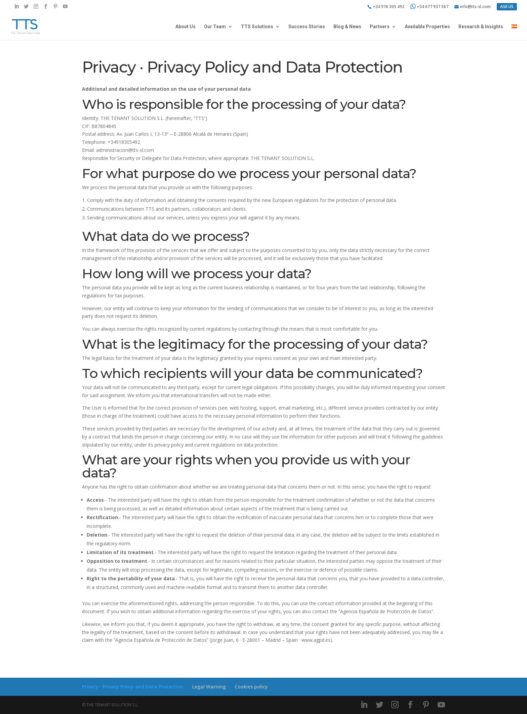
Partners (380, 26)
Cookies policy (251, 686)
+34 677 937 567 (429, 6)
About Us (185, 26)
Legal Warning (209, 686)
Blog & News (347, 26)
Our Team (215, 26)
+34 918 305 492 (388, 7)
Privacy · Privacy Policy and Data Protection (133, 686)
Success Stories (306, 26)
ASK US (507, 6)
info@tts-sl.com (475, 7)
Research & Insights (480, 26)
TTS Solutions (257, 26)
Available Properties (427, 26)
